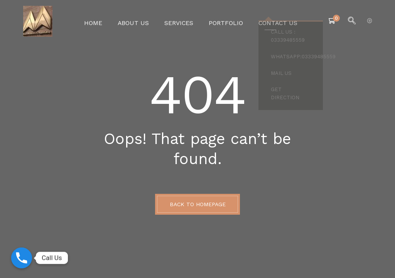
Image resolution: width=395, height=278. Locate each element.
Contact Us (271, 21)
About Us (137, 21)
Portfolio (223, 21)
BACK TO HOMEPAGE (198, 204)
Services (179, 21)
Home (100, 21)
